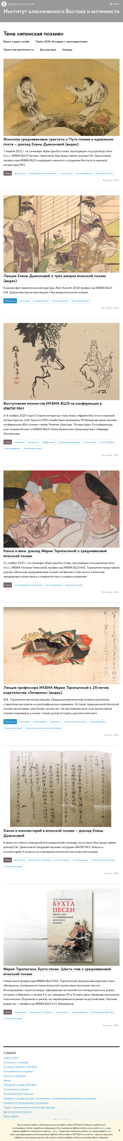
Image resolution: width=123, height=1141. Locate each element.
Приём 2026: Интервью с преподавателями (61, 41)
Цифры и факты (11, 1057)
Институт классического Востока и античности (61, 11)
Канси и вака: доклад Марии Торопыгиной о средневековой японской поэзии (55, 553)
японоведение (84, 173)
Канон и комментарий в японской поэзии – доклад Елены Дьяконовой (53, 833)
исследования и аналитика (42, 173)
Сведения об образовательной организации (26, 1102)
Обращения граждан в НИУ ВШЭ (20, 1084)
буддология (48, 442)
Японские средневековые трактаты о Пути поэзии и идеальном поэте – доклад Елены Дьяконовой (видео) (58, 141)
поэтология (66, 173)
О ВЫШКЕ (9, 1053)
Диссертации (48, 49)
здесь (102, 1128)
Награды (67, 49)
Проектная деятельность (18, 49)
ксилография (40, 721)
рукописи (55, 721)
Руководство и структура (15, 1062)
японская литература (103, 859)
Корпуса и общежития (14, 1075)
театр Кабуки (107, 442)
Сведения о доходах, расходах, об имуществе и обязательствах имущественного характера (49, 1098)
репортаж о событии (40, 859)
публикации (20, 1012)
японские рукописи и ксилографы (43, 727)
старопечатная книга (75, 721)
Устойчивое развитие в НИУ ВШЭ (20, 1066)
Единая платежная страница (17, 1111)
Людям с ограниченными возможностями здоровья (29, 1107)
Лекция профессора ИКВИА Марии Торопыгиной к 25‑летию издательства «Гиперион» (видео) (56, 690)
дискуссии (20, 173)
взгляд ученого (41, 300)
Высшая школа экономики (21, 3)
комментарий (62, 859)
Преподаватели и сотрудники (18, 1071)
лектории (25, 300)
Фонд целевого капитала (16, 1089)
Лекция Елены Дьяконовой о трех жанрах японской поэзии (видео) (54, 278)
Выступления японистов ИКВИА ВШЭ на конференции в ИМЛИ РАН (52, 406)
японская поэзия (104, 173)
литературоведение (69, 442)
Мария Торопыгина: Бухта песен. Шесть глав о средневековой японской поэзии (57, 971)
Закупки (7, 1080)
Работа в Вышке (11, 1116)
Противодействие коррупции (18, 1093)
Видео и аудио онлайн (16, 41)
